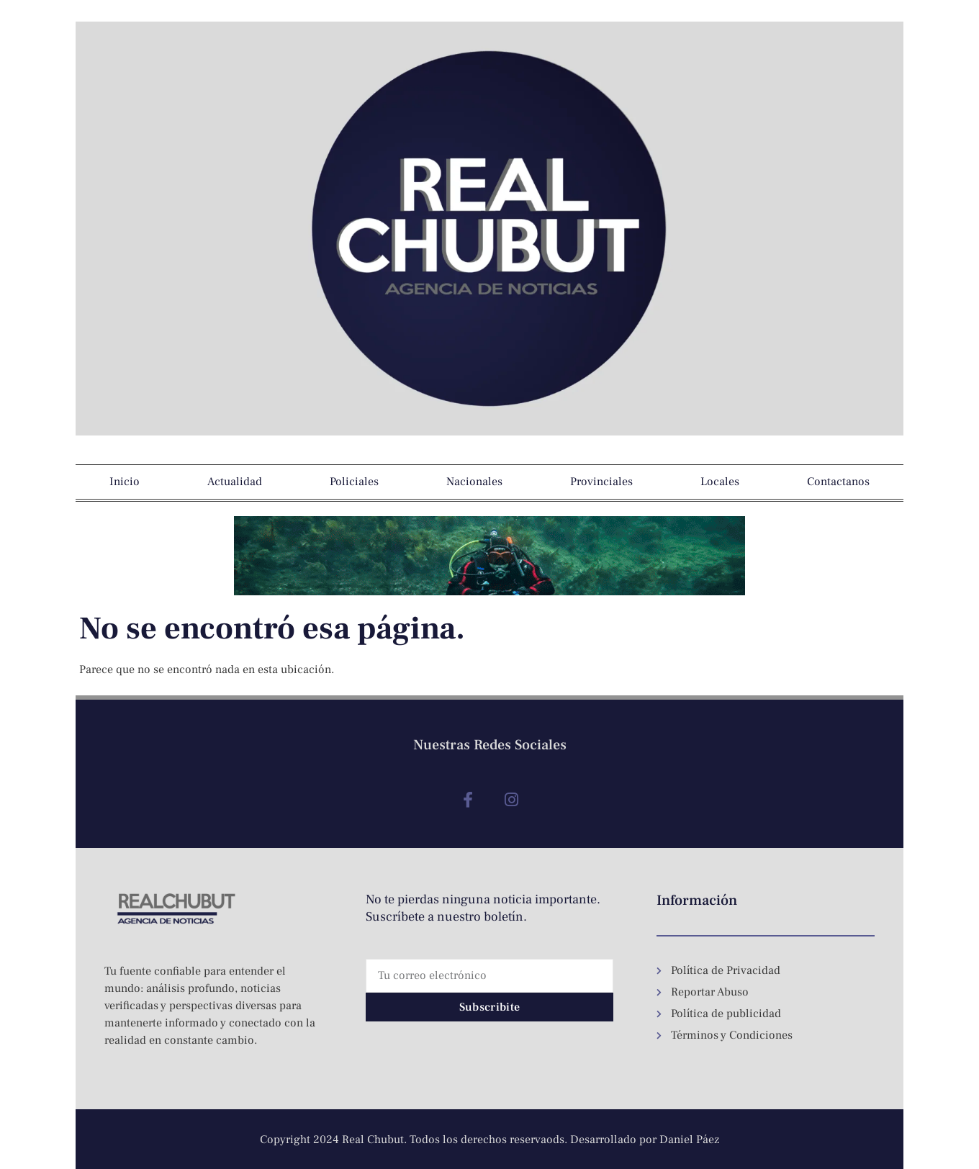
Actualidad (234, 481)
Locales (719, 481)
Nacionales (474, 481)
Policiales (354, 481)
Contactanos (838, 481)
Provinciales (601, 481)
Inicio (124, 481)
